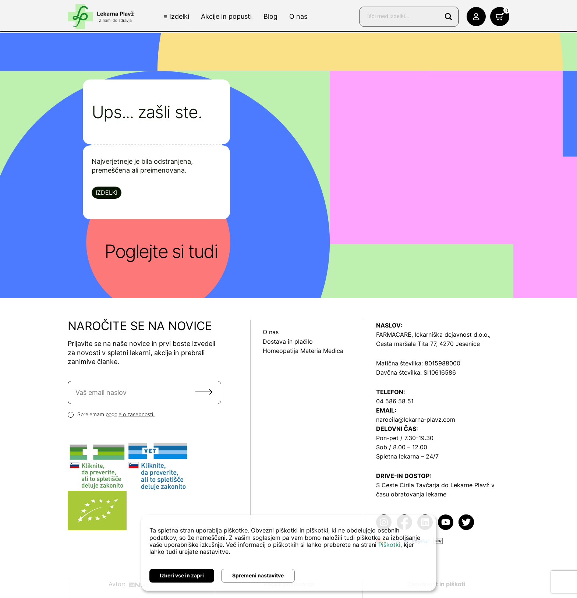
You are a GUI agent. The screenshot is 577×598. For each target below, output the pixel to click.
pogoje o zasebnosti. (130, 414)
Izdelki (106, 192)
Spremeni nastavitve (258, 575)
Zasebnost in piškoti (436, 584)
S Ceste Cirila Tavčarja (407, 485)
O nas (298, 16)
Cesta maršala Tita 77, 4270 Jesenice (428, 343)
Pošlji (203, 392)
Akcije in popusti (226, 16)
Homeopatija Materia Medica (303, 350)
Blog (270, 16)
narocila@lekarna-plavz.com (415, 419)
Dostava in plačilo (288, 341)
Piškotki (389, 544)
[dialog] (288, 553)
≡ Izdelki (176, 16)
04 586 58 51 (395, 401)
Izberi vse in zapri (182, 575)
